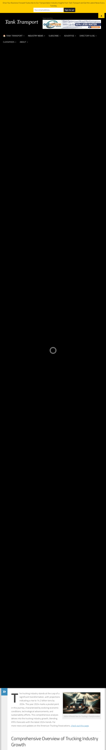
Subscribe (54, 35)
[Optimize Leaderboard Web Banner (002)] (72, 24)
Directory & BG (87, 35)
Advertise (69, 35)
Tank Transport (21, 22)
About (23, 42)
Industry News (35, 35)
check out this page (80, 725)
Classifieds (8, 42)
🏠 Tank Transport (13, 35)
